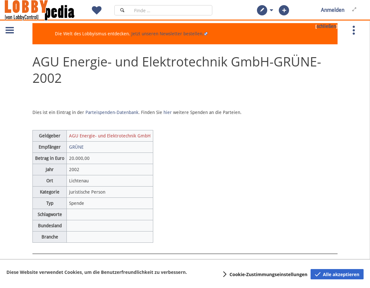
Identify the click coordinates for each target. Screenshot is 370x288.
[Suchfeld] (171, 10)
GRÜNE (76, 147)
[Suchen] (122, 10)
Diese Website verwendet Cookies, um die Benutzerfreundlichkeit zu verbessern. (96, 272)
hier (167, 112)
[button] (262, 10)
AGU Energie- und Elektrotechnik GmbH (110, 135)
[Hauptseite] (50, 10)
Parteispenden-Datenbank (111, 112)
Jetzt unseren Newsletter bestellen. (167, 33)
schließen (326, 26)
